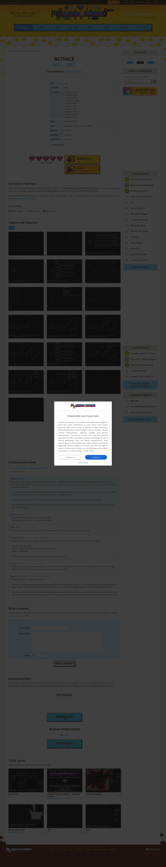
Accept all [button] (96, 457)
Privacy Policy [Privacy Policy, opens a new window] (88, 451)
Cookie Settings (76, 451)
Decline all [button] (70, 457)
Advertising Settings (74, 448)
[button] (83, 462)
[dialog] (83, 433)
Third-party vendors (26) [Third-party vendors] (81, 435)
